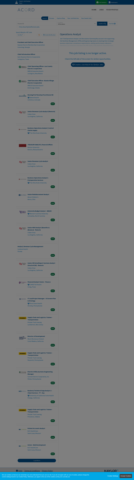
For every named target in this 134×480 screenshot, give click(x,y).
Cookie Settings (112, 476)
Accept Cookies (126, 476)
